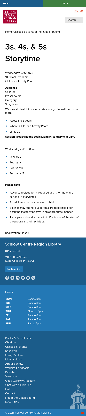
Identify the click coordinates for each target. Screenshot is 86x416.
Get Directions (14, 269)
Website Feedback (17, 368)
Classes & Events (23, 32)
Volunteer (11, 376)
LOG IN (64, 3)
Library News (13, 359)
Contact (10, 393)
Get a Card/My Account (20, 381)
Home (9, 32)
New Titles (12, 402)
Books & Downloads (18, 338)
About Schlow (14, 364)
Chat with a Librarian (18, 385)
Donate (78, 11)
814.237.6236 (13, 251)
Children (10, 342)
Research (11, 351)
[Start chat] (82, 413)
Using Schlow (14, 355)
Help (8, 389)
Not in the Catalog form (20, 398)
